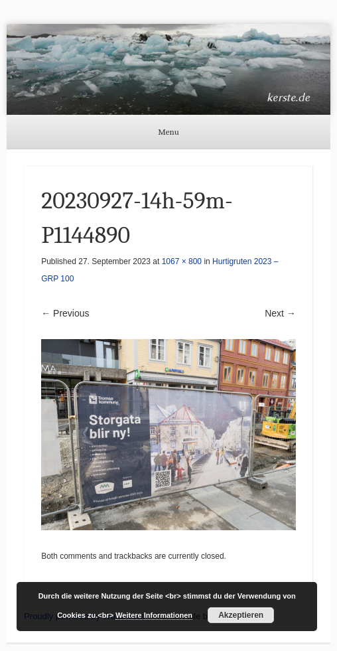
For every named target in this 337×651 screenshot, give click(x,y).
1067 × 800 (182, 261)
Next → (280, 313)
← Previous (65, 313)
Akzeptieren (240, 615)
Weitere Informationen (153, 615)
